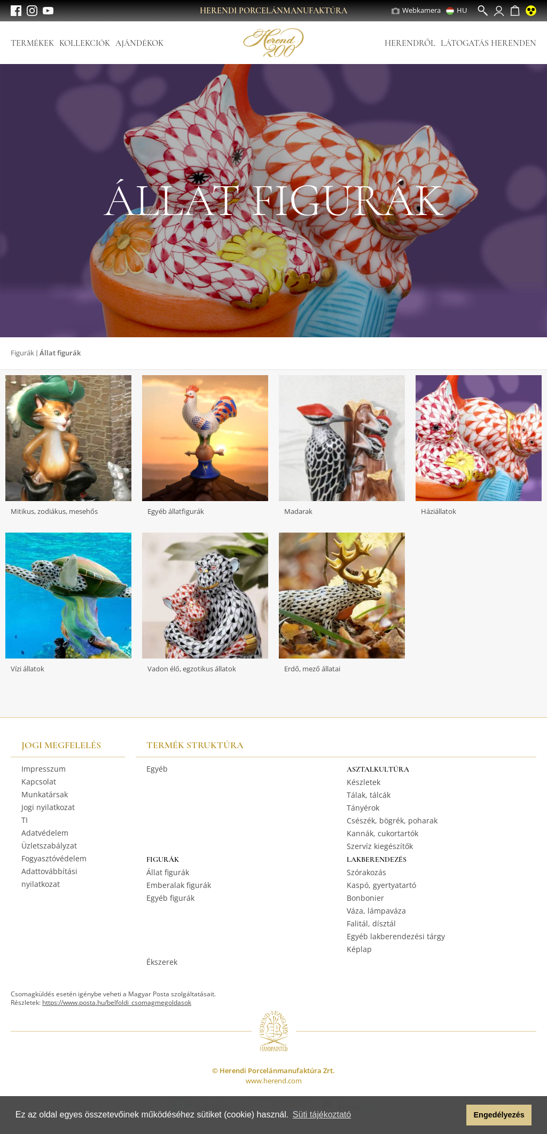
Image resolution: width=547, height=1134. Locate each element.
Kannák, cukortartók (382, 833)
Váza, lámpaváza (376, 911)
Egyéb (157, 769)
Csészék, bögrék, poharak (392, 820)
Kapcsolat (38, 781)
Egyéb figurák (170, 898)
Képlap (359, 949)
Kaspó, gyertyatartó (381, 885)
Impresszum (43, 769)
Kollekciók (84, 43)
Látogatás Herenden (488, 43)
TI (24, 820)
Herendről (410, 43)
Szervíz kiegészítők (380, 846)
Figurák (22, 353)
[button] (455, 1115)
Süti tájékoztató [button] (322, 1114)
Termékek (32, 43)
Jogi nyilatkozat (48, 807)
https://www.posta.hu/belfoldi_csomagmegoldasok (116, 1002)
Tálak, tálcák (368, 795)
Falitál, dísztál (371, 923)
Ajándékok (139, 43)
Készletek (363, 782)
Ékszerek (161, 962)
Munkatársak (44, 794)
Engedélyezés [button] (499, 1115)
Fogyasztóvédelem (54, 858)
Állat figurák (167, 872)
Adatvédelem (44, 833)
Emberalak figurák (178, 885)
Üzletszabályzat (49, 845)
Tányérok (363, 808)
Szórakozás (366, 872)
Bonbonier (365, 898)
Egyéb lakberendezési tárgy (396, 936)
